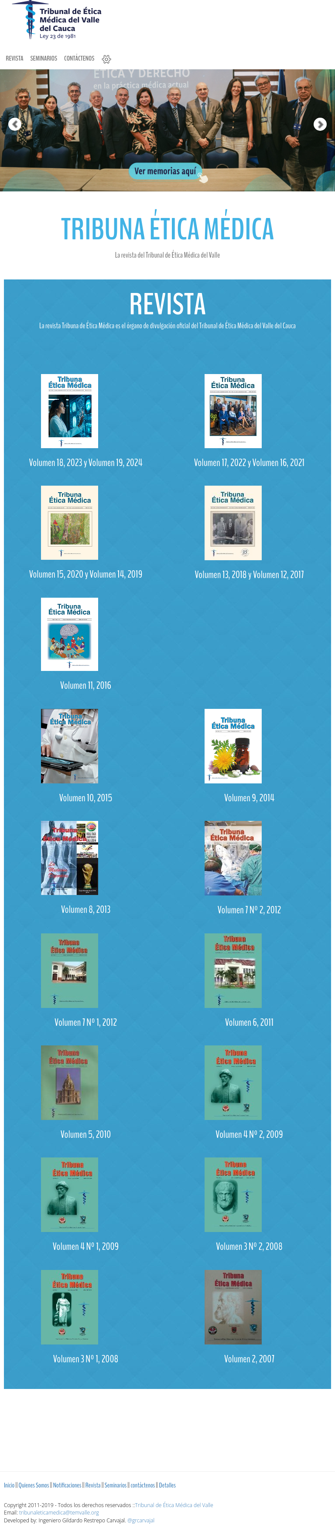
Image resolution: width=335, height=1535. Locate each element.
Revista (14, 58)
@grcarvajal (140, 1520)
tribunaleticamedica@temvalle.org (59, 1512)
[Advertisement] (167, 1426)
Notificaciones (67, 1485)
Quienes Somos (34, 1485)
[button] (8, 95)
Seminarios (43, 58)
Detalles (167, 1485)
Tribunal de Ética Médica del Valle (174, 1505)
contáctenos (79, 58)
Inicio (9, 1485)
